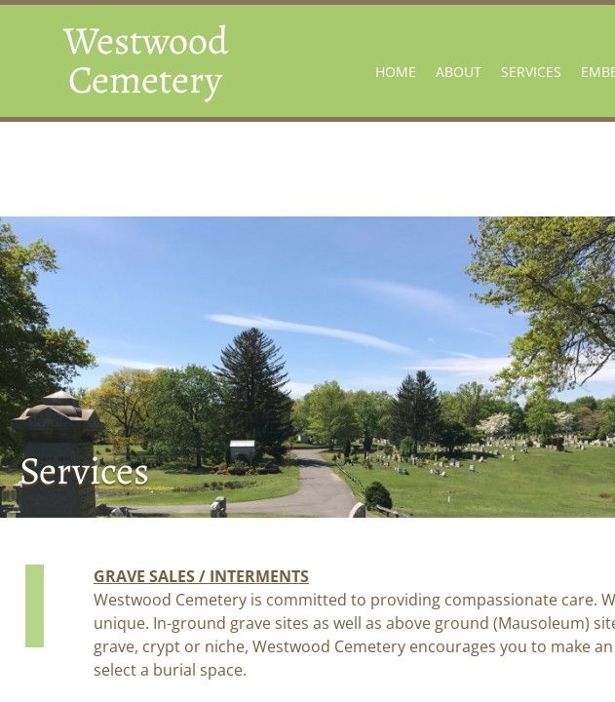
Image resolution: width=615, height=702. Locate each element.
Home (395, 71)
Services (531, 71)
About (458, 71)
